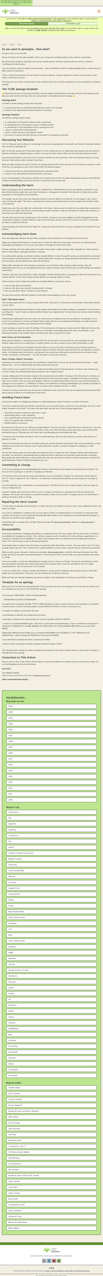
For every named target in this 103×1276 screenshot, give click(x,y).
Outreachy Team (15, 1215)
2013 (10, 781)
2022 (10, 728)
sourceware (13, 1074)
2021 (10, 734)
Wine (10, 933)
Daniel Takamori (15, 1209)
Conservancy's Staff (16, 1203)
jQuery (11, 1062)
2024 (10, 716)
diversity (9, 671)
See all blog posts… (15, 695)
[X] (44, 1259)
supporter (12, 822)
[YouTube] (54, 1259)
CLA (10, 927)
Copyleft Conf (14, 886)
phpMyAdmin (13, 1027)
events (11, 845)
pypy (10, 1033)
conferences (13, 834)
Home (4, 43)
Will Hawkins (13, 1115)
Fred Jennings (14, 1121)
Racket (11, 1009)
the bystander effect (56, 550)
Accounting (12, 1044)
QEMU (10, 951)
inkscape (12, 980)
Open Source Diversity (62, 520)
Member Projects (15, 857)
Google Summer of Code (18, 968)
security (11, 962)
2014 (10, 775)
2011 (10, 792)
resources (12, 881)
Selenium (12, 957)
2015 (10, 769)
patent (11, 986)
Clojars (11, 992)
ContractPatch (14, 892)
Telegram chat (7, 523)
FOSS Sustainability (16, 869)
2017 (10, 757)
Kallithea (12, 945)
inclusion (16, 671)
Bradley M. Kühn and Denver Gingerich (23, 1109)
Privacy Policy (40, 1274)
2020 (10, 740)
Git (9, 998)
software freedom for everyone (20, 851)
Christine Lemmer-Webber (19, 1150)
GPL (10, 816)
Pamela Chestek (15, 1098)
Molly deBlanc (14, 1226)
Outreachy (12, 863)
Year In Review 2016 (16, 916)
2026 (10, 705)
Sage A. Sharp (14, 1191)
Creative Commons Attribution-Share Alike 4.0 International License (67, 1269)
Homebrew (12, 974)
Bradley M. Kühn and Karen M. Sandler (23, 1174)
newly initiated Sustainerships (40, 17)
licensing (12, 828)
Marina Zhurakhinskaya (17, 1221)
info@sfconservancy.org (41, 674)
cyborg (11, 1015)
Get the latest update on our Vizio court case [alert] (51, 2)
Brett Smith (13, 1197)
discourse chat (87, 520)
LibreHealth (13, 1050)
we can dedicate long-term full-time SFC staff (45, 27)
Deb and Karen (14, 1127)
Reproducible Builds (16, 910)
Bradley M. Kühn (14, 1139)
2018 (10, 751)
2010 (10, 798)
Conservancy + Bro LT (17, 1145)
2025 (10, 710)
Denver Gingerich (15, 1103)
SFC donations (60, 17)
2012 (10, 786)
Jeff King (12, 1133)
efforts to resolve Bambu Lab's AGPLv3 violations (51, 19)
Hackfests (12, 1003)
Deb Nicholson (14, 1156)
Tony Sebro (13, 1185)
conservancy (13, 810)
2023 (10, 722)
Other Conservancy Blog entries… (15, 677)
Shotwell (11, 1056)
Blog (19, 43)
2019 (10, 745)
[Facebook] (49, 1259)
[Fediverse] (59, 1259)
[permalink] (6, 667)
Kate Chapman (14, 1092)
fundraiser (12, 922)
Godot (10, 904)
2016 (10, 763)
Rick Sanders (13, 1168)
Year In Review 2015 (16, 939)
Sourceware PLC (14, 1162)
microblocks (13, 1068)
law (9, 840)
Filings (11, 898)
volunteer (12, 1039)
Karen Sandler (14, 1180)
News (12, 43)
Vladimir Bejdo (14, 1086)
